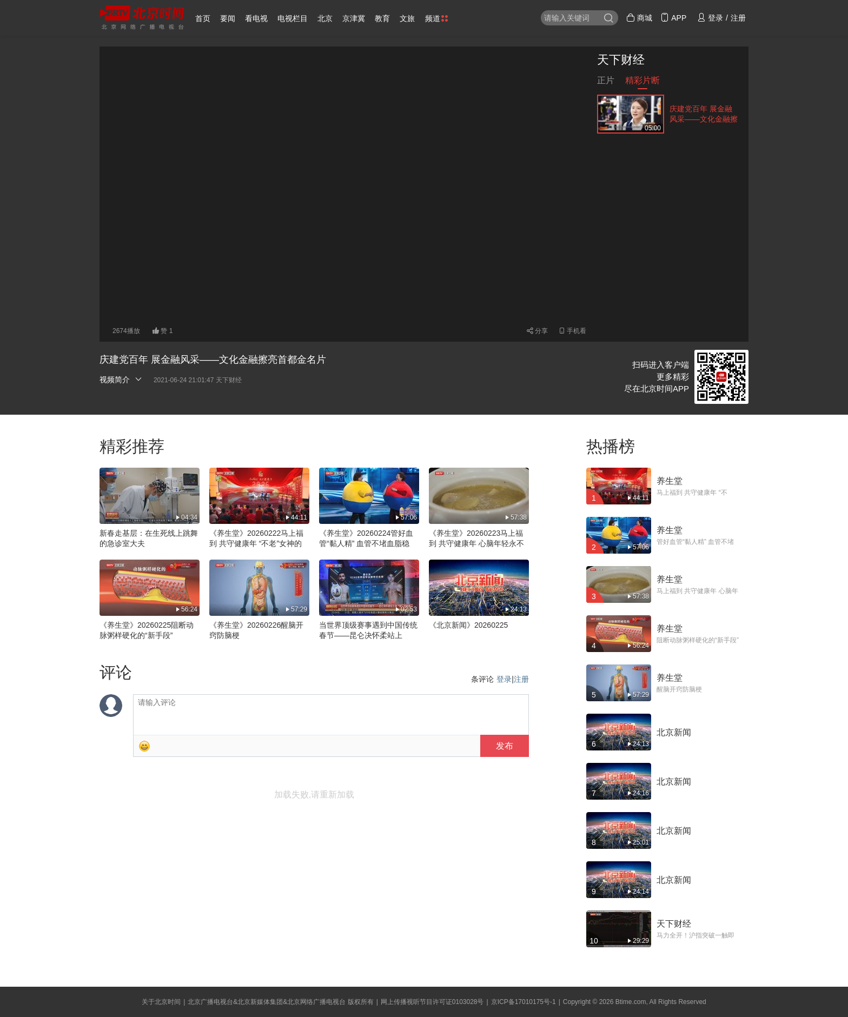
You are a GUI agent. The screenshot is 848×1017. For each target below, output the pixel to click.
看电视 (256, 18)
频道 (436, 18)
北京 (325, 18)
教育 (382, 18)
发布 (504, 745)
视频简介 (121, 379)
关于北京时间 (161, 1002)
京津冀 (353, 18)
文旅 (407, 18)
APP (673, 18)
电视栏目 (292, 18)
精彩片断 (642, 82)
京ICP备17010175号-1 (523, 1002)
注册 (521, 679)
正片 (605, 82)
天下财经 (621, 60)
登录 (504, 679)
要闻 (227, 18)
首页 (202, 18)
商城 (639, 18)
